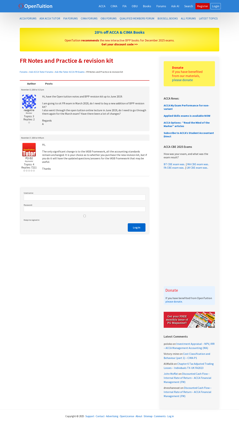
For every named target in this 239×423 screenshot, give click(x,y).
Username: (29, 193)
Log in (170, 416)
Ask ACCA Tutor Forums (41, 71)
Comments (160, 416)
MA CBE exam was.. (198, 164)
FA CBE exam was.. (174, 167)
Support (89, 416)
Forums (24, 71)
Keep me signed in (32, 220)
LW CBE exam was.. (197, 167)
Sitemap (148, 416)
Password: (28, 205)
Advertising (112, 416)
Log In (136, 227)
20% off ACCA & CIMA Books (120, 32)
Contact (100, 416)
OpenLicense (127, 416)
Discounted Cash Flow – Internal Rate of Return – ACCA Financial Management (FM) (187, 378)
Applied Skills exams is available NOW (187, 115)
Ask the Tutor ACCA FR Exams (70, 71)
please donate (182, 80)
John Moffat (171, 373)
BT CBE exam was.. (174, 164)
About (139, 416)
